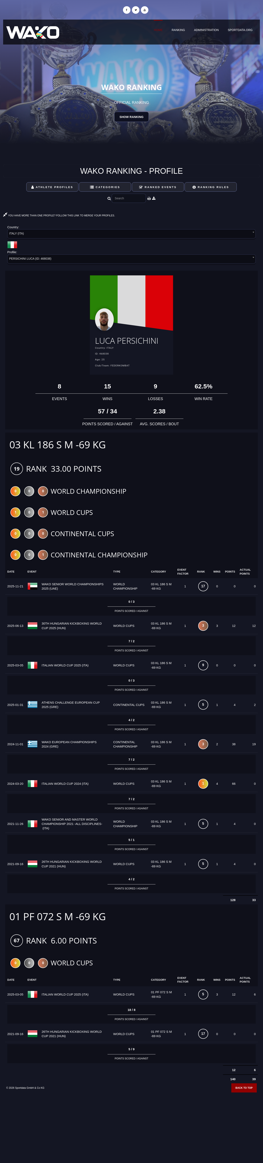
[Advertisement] (131, 1133)
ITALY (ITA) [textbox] (16, 233)
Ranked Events (158, 187)
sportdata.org (240, 30)
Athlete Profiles (52, 187)
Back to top (244, 1101)
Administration (206, 30)
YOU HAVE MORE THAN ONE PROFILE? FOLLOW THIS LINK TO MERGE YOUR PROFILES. (59, 215)
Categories (105, 187)
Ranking (178, 30)
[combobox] (131, 234)
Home (158, 30)
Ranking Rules (211, 187)
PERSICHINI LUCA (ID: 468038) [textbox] (30, 258)
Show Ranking (131, 117)
